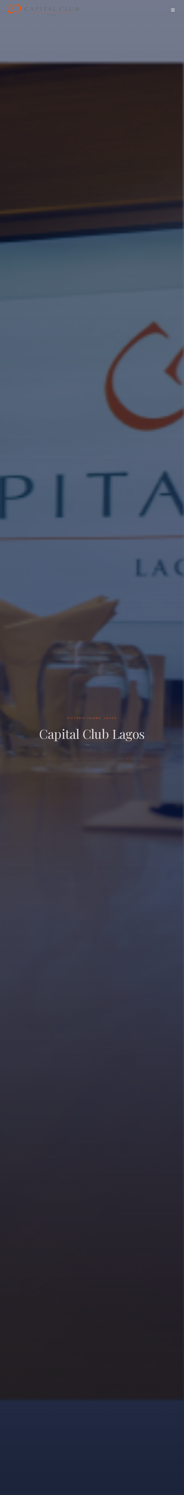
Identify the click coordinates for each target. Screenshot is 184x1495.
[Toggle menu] (173, 10)
